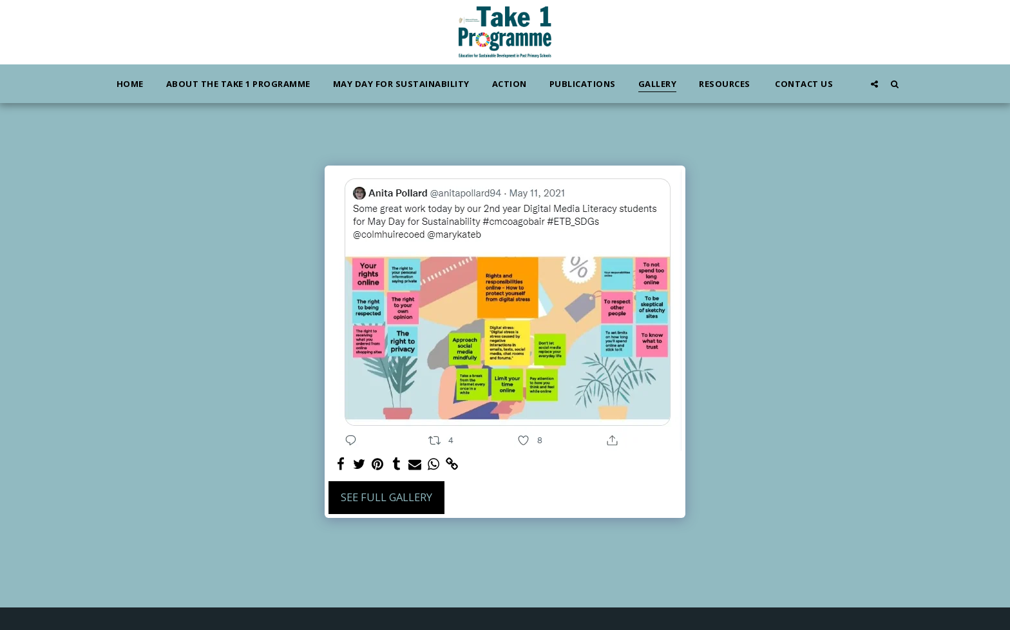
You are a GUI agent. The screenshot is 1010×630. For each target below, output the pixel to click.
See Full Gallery (386, 497)
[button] (874, 83)
